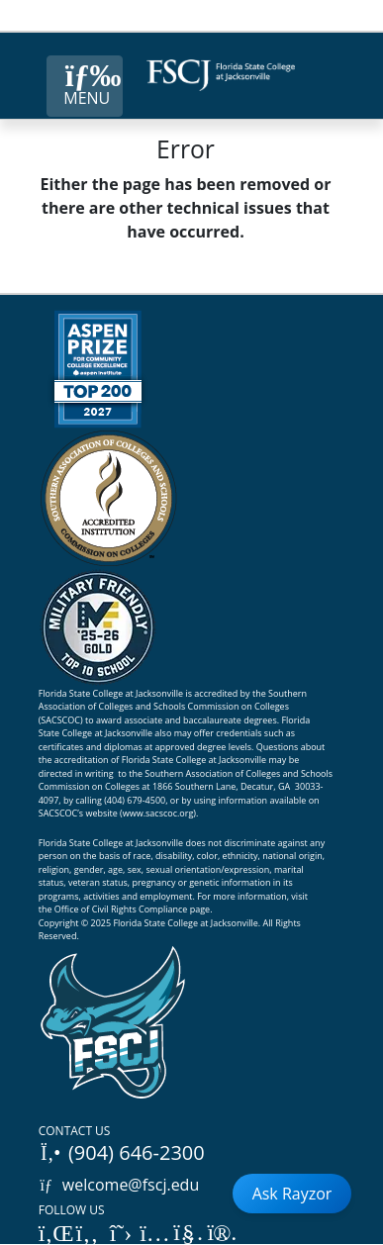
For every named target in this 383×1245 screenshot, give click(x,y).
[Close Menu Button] (85, 86)
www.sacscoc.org (158, 813)
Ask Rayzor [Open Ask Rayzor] (292, 1193)
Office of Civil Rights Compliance (121, 909)
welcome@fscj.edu (119, 1185)
